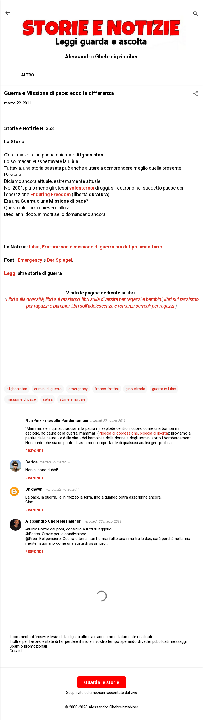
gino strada (135, 388)
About (28, 75)
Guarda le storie (101, 682)
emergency (78, 388)
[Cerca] (195, 14)
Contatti (83, 75)
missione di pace (21, 399)
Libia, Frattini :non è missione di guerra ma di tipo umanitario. (96, 247)
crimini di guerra (48, 388)
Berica (31, 462)
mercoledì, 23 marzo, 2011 (102, 521)
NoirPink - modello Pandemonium (56, 420)
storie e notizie (72, 399)
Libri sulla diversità (25, 299)
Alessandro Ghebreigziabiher (53, 521)
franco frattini (107, 388)
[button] (195, 94)
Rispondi (34, 451)
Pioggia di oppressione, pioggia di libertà (133, 433)
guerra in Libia (164, 388)
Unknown (34, 489)
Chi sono (54, 75)
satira (48, 399)
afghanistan (17, 388)
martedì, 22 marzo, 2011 (108, 421)
